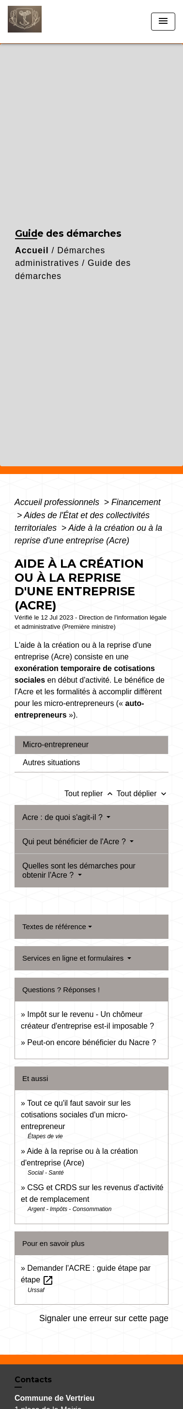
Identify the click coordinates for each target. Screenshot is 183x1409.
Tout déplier (142, 793)
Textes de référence (54, 926)
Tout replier (90, 793)
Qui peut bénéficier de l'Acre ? (75, 841)
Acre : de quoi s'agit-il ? (63, 817)
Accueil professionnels (58, 502)
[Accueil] (44, 21)
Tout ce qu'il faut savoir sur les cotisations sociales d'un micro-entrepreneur (76, 1114)
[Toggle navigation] (163, 22)
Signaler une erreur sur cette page (103, 1318)
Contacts (33, 1379)
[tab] (91, 745)
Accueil (32, 250)
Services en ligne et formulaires (73, 958)
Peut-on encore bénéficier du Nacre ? (91, 1042)
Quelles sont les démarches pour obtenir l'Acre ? (79, 870)
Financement (136, 502)
